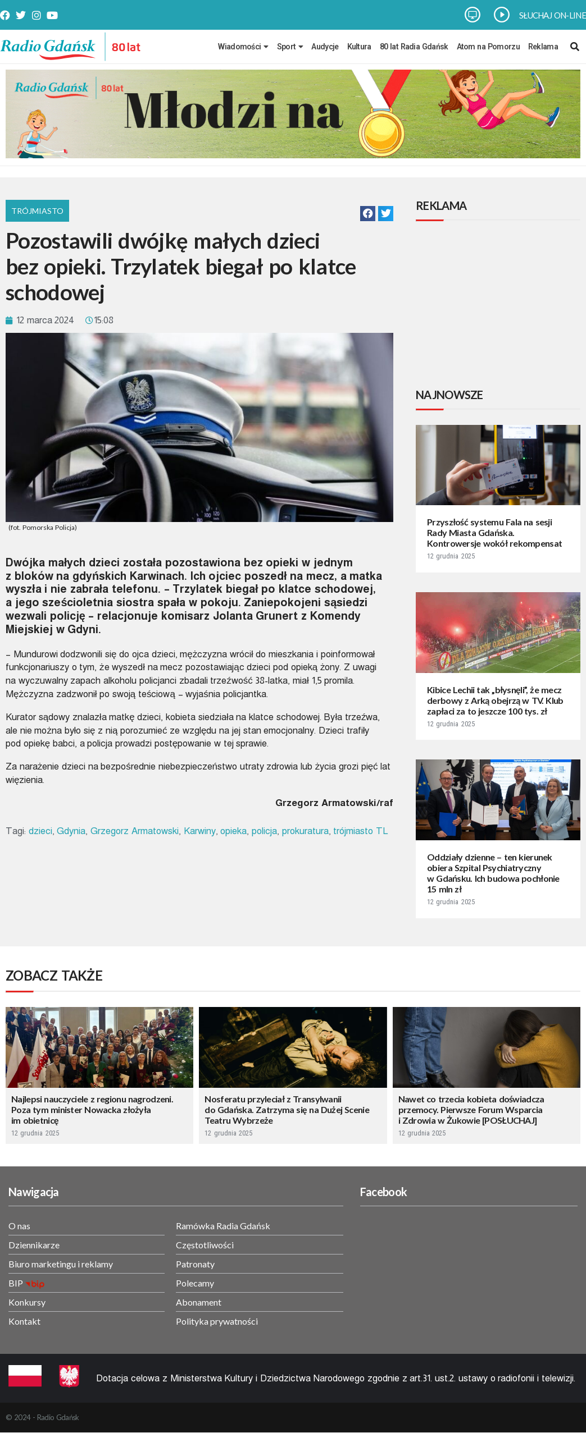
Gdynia (71, 831)
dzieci (40, 831)
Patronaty (195, 1263)
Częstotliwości (205, 1244)
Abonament (198, 1302)
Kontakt (24, 1321)
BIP (15, 1283)
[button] (367, 213)
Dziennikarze (34, 1244)
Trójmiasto (37, 211)
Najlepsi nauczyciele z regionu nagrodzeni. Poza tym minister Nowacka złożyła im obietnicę (92, 1109)
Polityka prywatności (217, 1321)
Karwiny (200, 831)
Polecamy (195, 1283)
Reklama (543, 46)
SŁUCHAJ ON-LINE (552, 15)
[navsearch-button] (575, 46)
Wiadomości (243, 46)
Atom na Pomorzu (488, 46)
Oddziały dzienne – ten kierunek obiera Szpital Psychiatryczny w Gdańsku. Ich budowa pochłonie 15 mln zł (493, 872)
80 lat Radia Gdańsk (414, 46)
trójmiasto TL (360, 831)
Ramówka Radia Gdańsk (223, 1225)
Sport (290, 46)
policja (264, 831)
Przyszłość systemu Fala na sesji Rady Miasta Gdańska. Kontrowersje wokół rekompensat (494, 532)
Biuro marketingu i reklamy (60, 1263)
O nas (19, 1225)
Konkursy (27, 1302)
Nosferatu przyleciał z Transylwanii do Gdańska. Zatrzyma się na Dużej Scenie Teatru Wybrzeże (287, 1109)
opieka (233, 831)
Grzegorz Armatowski (134, 831)
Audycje (324, 46)
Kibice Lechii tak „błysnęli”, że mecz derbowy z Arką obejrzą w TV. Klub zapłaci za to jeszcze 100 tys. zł (495, 700)
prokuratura (305, 831)
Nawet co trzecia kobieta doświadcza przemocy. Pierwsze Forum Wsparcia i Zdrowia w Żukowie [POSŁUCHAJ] (471, 1109)
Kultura (359, 46)
